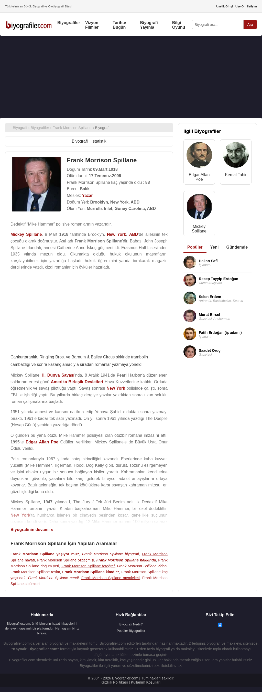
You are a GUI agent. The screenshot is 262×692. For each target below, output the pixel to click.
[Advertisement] (131, 77)
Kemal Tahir (235, 175)
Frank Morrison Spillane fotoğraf (88, 566)
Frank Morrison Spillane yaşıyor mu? (44, 554)
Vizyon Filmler (92, 24)
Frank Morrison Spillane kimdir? (90, 572)
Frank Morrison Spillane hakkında (126, 560)
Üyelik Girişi (224, 6)
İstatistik (99, 141)
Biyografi (80, 141)
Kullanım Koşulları (145, 682)
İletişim (252, 6)
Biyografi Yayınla (149, 24)
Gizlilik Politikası (115, 682)
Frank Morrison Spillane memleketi (110, 578)
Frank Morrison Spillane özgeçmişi (65, 560)
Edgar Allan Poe (199, 177)
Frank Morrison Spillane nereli (53, 578)
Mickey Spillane (199, 228)
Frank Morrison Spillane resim (35, 572)
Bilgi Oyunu (178, 24)
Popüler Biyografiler (131, 631)
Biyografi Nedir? (131, 624)
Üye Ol (239, 6)
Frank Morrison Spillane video (142, 566)
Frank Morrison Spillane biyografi (110, 554)
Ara (250, 25)
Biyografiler (68, 22)
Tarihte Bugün (119, 24)
